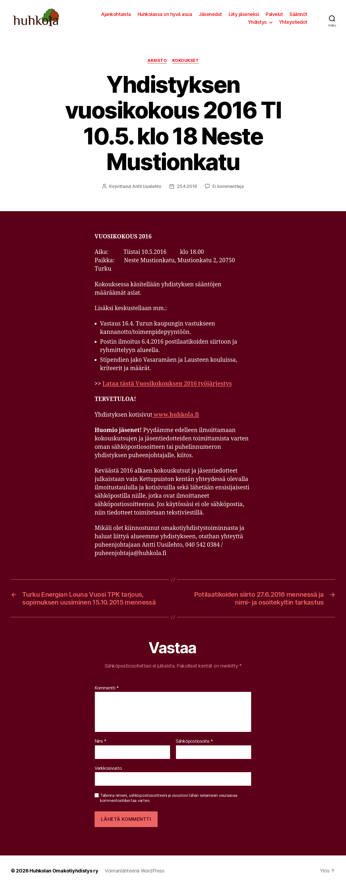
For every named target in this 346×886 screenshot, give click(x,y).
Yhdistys (257, 22)
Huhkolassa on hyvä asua (165, 14)
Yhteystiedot (293, 22)
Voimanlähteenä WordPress (135, 871)
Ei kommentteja (228, 186)
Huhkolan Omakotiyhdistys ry (63, 871)
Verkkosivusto (108, 768)
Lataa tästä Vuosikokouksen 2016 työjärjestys (167, 383)
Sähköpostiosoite (194, 741)
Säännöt (298, 14)
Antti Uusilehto (146, 186)
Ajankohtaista (116, 14)
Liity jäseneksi (244, 14)
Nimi (100, 741)
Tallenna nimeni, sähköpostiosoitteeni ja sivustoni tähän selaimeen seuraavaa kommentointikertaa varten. (168, 798)
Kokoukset (185, 60)
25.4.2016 (187, 186)
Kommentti (107, 688)
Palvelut (274, 14)
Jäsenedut (210, 14)
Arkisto (157, 60)
